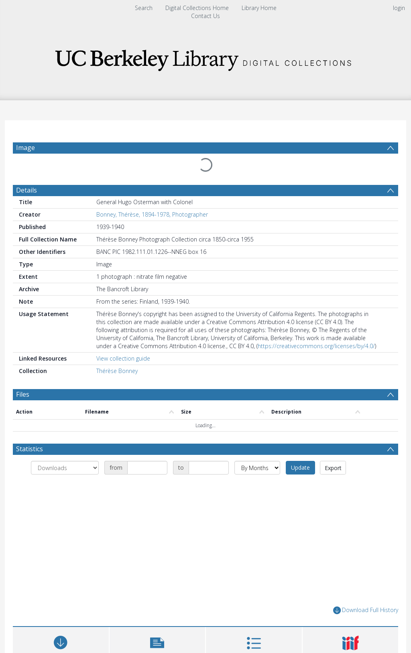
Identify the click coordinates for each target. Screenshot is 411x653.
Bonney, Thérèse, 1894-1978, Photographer (152, 195)
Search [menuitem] (144, 8)
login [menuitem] (399, 8)
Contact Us (205, 16)
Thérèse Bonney (117, 351)
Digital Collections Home (197, 8)
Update (300, 448)
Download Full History (365, 591)
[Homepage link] (205, 58)
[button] (158, 627)
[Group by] (65, 448)
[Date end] (209, 448)
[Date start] (147, 448)
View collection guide (123, 339)
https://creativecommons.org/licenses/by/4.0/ (316, 327)
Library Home (259, 8)
